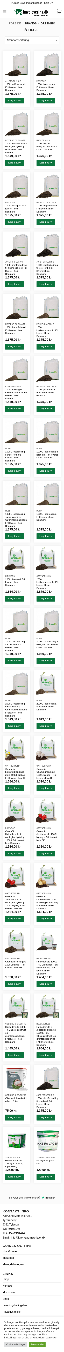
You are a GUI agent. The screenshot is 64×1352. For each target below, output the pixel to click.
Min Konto (9, 1292)
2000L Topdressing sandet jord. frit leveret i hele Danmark (15, 646)
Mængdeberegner (13, 1264)
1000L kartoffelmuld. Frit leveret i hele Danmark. (15, 330)
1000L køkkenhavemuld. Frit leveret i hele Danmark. (48, 331)
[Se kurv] (58, 11)
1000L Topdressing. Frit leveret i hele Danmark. (47, 517)
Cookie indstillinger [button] (15, 1344)
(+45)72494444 (15, 1233)
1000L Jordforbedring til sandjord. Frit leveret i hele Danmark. (48, 1102)
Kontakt (7, 1285)
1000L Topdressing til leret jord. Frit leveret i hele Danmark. (47, 454)
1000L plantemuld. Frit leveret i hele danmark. (46, 392)
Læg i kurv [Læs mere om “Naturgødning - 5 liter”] (45, 1176)
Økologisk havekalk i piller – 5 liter (15, 1100)
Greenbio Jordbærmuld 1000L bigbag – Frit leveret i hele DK (47, 836)
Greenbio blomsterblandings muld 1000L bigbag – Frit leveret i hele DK (16, 773)
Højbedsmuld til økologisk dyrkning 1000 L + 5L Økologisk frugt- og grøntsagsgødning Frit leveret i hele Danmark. (46, 1036)
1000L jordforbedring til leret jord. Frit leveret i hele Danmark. (47, 269)
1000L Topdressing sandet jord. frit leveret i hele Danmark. (15, 456)
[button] (5, 11)
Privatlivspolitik (11, 1311)
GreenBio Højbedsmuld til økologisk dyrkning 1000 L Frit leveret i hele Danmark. (15, 837)
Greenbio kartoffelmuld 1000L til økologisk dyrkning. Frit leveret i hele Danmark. (48, 902)
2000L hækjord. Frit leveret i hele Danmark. (15, 582)
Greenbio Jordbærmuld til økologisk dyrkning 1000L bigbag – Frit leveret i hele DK (15, 902)
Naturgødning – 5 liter (45, 1162)
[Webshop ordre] (32, 40)
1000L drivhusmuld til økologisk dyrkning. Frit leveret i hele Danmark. (16, 148)
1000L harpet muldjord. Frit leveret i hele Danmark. (47, 146)
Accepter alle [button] (37, 1344)
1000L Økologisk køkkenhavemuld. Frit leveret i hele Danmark (16, 394)
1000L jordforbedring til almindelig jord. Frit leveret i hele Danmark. (16, 269)
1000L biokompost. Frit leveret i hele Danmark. (46, 87)
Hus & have (10, 1251)
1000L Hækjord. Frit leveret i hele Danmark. (15, 208)
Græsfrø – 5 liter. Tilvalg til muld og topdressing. (14, 1163)
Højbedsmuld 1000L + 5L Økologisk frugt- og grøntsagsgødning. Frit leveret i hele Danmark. (16, 1034)
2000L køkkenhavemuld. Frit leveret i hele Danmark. (48, 584)
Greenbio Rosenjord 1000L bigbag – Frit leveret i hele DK (15, 964)
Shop (6, 1279)
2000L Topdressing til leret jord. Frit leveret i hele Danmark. (47, 644)
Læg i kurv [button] (14, 100)
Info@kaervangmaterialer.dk (28, 1237)
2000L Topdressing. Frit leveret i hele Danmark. (47, 706)
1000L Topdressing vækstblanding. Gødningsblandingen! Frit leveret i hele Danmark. (16, 520)
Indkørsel (8, 1257)
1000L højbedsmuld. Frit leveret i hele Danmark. (47, 208)
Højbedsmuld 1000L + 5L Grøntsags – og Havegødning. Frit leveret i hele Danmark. (47, 967)
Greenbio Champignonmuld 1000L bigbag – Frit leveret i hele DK (46, 773)
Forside (15, 23)
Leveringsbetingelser (15, 1305)
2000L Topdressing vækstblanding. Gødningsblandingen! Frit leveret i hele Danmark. (16, 709)
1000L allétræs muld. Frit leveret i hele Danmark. (16, 87)
